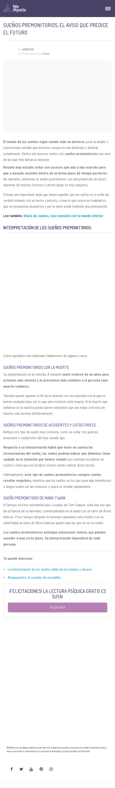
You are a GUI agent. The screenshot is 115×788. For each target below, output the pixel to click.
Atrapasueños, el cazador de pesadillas (35, 577)
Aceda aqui (57, 607)
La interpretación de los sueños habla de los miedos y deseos (50, 569)
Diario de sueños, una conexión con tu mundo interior (63, 216)
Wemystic (28, 49)
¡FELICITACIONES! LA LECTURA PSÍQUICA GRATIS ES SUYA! (57, 594)
